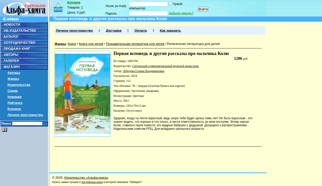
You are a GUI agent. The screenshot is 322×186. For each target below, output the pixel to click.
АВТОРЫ (11, 54)
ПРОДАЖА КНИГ (17, 48)
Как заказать (170, 30)
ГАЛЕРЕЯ (11, 61)
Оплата (140, 30)
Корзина (14, 109)
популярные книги (92, 182)
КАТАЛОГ (11, 36)
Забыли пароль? (181, 13)
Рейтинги (15, 103)
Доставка (114, 30)
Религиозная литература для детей (193, 44)
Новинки (15, 97)
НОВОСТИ (12, 24)
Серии (13, 91)
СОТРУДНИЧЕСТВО (19, 42)
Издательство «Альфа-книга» (86, 177)
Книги (72, 44)
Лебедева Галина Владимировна (143, 71)
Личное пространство (25, 115)
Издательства (19, 85)
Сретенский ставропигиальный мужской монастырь (165, 66)
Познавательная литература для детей (135, 44)
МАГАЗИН (12, 67)
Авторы (14, 73)
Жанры (13, 79)
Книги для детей (91, 44)
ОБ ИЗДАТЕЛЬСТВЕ (20, 30)
